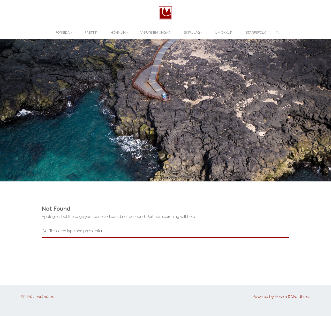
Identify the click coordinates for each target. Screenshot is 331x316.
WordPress (300, 296)
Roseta (280, 296)
